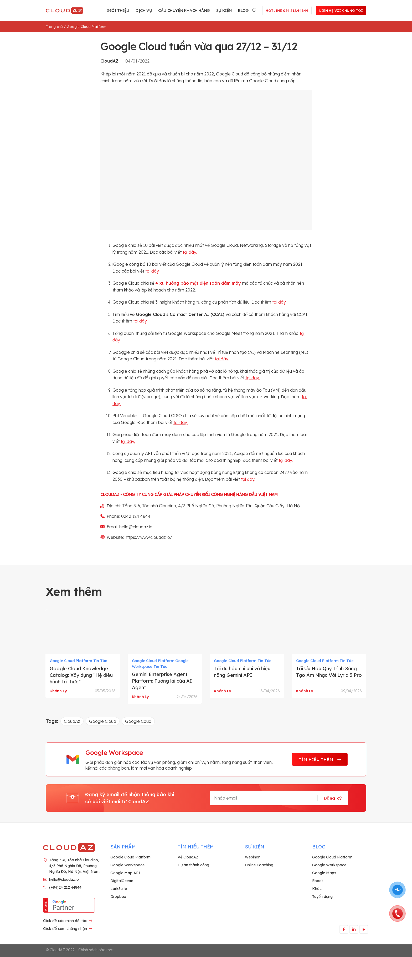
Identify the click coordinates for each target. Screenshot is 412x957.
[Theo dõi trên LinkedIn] (353, 929)
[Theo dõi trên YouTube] (363, 929)
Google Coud (138, 721)
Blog (243, 10)
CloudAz (72, 721)
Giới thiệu (118, 10)
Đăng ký (333, 798)
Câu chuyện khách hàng (184, 10)
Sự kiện (224, 10)
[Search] (255, 9)
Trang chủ (54, 26)
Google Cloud (102, 721)
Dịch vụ (144, 10)
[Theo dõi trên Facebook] (343, 929)
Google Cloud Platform (86, 26)
